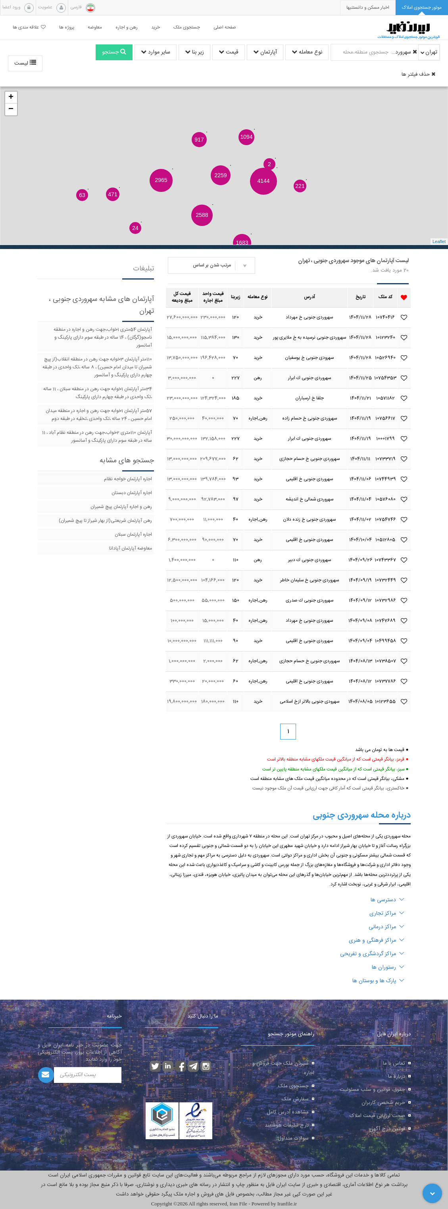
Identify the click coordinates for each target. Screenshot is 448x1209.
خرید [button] (155, 27)
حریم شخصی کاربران (383, 1102)
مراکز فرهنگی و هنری (376, 940)
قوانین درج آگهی (387, 1129)
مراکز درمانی (386, 927)
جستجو (114, 52)
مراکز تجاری (386, 913)
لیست (25, 63)
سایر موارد (155, 52)
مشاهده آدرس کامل (288, 1112)
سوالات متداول (293, 1138)
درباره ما (396, 1076)
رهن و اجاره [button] (126, 27)
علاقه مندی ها (29, 27)
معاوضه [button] (95, 27)
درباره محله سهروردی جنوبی (362, 815)
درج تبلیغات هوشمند (287, 1125)
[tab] (422, 7)
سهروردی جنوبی (403, 52)
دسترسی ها (387, 900)
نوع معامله (307, 52)
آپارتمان (265, 52)
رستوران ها (388, 967)
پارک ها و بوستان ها (378, 981)
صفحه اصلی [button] (224, 27)
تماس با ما (394, 1063)
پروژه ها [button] (66, 27)
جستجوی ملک (293, 1086)
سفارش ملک (295, 1099)
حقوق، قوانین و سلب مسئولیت (372, 1089)
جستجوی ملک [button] (186, 27)
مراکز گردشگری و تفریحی (372, 954)
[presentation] (368, 7)
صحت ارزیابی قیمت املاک (377, 1115)
